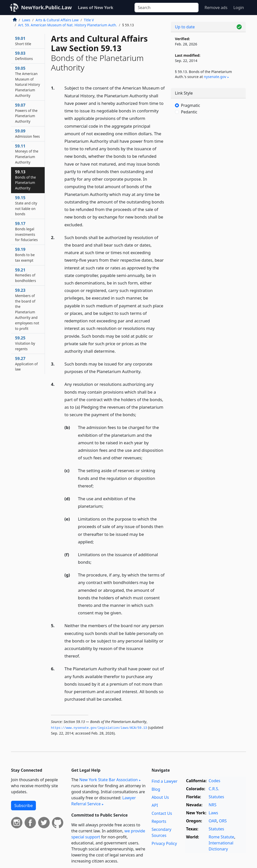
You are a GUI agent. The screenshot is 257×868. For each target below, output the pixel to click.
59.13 (25, 179)
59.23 (27, 309)
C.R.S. (214, 788)
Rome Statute (221, 837)
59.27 (26, 364)
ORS (223, 821)
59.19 (25, 255)
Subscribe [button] (23, 805)
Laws (26, 20)
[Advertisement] (208, 158)
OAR (213, 821)
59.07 (26, 113)
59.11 (26, 154)
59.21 (25, 275)
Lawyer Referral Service (103, 801)
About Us (160, 797)
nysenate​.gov (215, 76)
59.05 (27, 81)
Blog (156, 789)
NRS (212, 805)
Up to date (185, 27)
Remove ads (216, 7)
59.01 (23, 41)
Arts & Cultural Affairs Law (57, 20)
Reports (159, 821)
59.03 (24, 55)
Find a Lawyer (164, 781)
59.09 (27, 133)
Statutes (216, 797)
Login (238, 7)
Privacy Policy (164, 843)
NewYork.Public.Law (46, 7)
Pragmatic (190, 105)
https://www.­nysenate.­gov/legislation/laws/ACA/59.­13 (99, 728)
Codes (214, 780)
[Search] (167, 7)
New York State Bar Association (108, 779)
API (155, 805)
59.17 (26, 231)
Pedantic (189, 112)
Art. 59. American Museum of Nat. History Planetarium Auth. (67, 25)
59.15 (26, 205)
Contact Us (162, 813)
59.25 (25, 343)
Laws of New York (95, 7)
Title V (89, 20)
